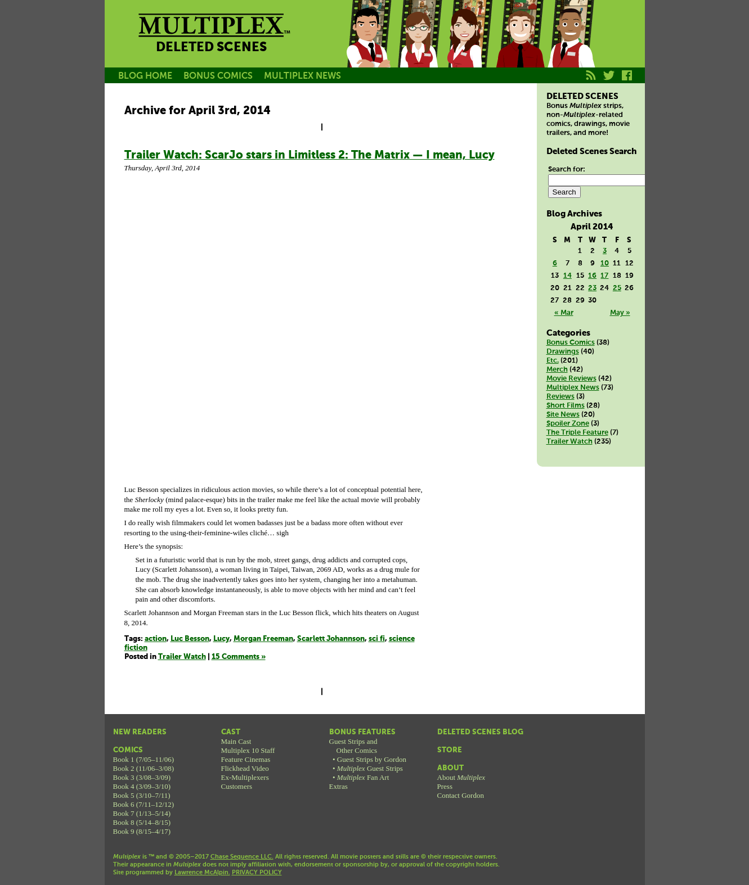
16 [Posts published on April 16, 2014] (592, 275)
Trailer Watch (182, 657)
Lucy (221, 639)
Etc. (552, 360)
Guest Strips (370, 768)
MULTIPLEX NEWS (302, 76)
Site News (563, 414)
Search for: (566, 169)
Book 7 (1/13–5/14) (142, 813)
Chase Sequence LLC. (241, 857)
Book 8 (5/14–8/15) (142, 822)
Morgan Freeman (263, 639)
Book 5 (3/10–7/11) (142, 795)
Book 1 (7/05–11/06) (143, 759)
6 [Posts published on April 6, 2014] (555, 263)
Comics (128, 750)
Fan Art (363, 777)
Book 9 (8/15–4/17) (142, 831)
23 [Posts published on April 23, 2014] (592, 288)
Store (449, 750)
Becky (418, 46)
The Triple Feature (577, 432)
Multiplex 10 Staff (248, 750)
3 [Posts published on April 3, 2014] (605, 251)
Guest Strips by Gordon (371, 759)
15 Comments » (239, 657)
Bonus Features (362, 732)
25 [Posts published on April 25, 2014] (617, 288)
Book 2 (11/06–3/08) (143, 768)
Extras (338, 786)
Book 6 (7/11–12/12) (143, 804)
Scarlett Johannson (331, 639)
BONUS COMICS (218, 76)
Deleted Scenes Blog (480, 732)
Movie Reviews (571, 378)
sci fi (377, 639)
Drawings (562, 351)
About (450, 768)
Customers (237, 786)
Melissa (469, 46)
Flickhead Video (245, 768)
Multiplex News (572, 387)
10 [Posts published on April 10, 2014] (604, 263)
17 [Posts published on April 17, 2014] (604, 275)
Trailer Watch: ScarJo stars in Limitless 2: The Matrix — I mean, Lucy (309, 155)
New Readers (140, 732)
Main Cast (236, 741)
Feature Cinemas (246, 759)
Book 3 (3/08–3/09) (142, 777)
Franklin (570, 46)
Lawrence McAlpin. (202, 872)
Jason (368, 46)
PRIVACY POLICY (257, 872)
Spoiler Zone (567, 423)
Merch (557, 369)
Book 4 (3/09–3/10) (142, 786)
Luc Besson (190, 639)
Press (444, 786)
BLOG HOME (145, 76)
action (156, 639)
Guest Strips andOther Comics (353, 746)
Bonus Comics (570, 342)
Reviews (560, 396)
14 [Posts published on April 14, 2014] (567, 275)
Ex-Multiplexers (245, 777)
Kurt (520, 46)
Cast (230, 732)
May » (620, 313)
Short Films (565, 405)
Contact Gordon (460, 795)
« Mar (563, 313)
